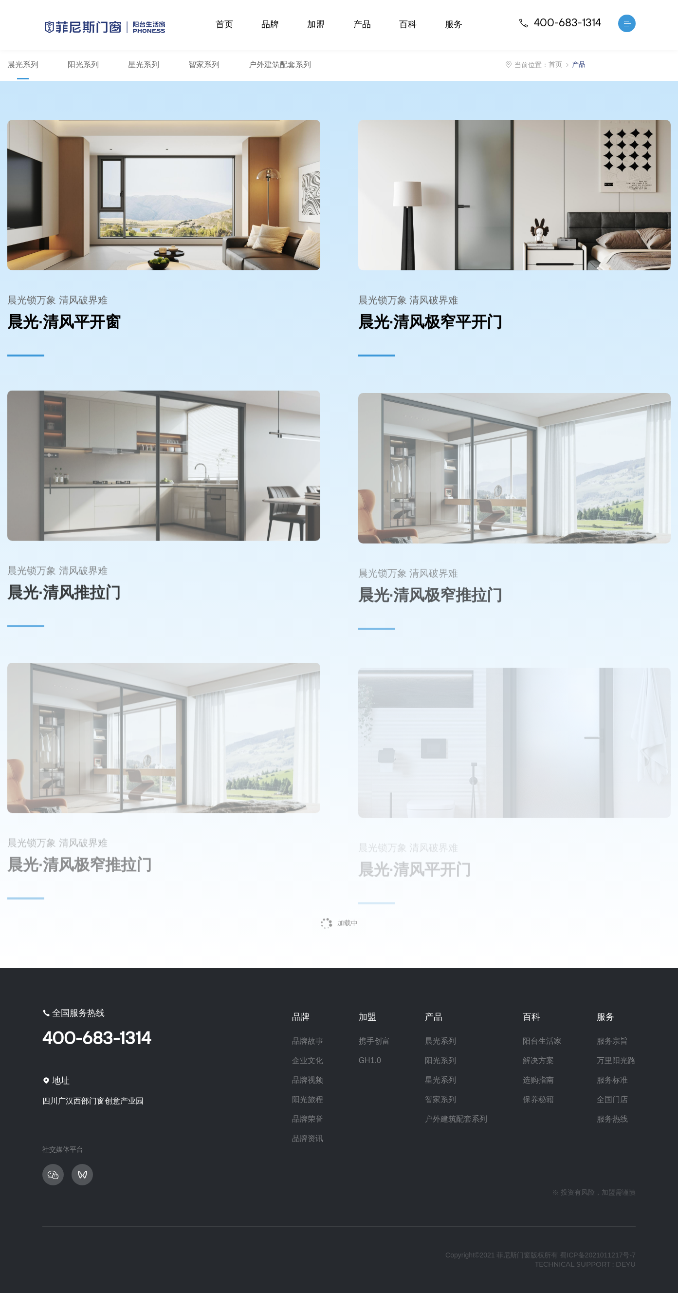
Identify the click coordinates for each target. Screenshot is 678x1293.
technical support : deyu (585, 1264)
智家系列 (204, 64)
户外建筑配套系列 (280, 64)
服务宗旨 (612, 1041)
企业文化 (307, 1060)
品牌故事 (307, 1041)
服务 (453, 24)
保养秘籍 (538, 1099)
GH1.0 (370, 1060)
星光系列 (143, 64)
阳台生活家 (542, 1041)
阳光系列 (83, 64)
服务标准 (612, 1080)
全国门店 (612, 1099)
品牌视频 (307, 1080)
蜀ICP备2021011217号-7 (598, 1255)
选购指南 (538, 1080)
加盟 (316, 24)
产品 (362, 24)
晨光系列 (22, 64)
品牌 (270, 24)
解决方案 (538, 1060)
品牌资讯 (307, 1138)
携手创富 (374, 1041)
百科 (408, 24)
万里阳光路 (616, 1060)
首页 (224, 24)
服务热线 (612, 1119)
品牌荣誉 (307, 1119)
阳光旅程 (307, 1099)
